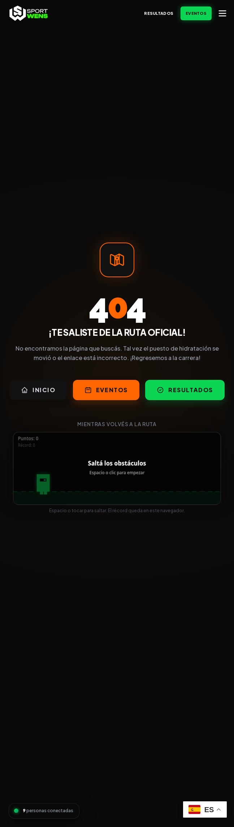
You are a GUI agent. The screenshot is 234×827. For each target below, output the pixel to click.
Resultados (158, 13)
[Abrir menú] (222, 13)
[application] (117, 468)
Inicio (38, 390)
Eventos (196, 13)
